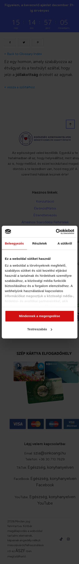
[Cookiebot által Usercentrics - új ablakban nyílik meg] (56, 231)
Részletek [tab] (39, 243)
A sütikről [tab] (65, 243)
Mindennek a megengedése (39, 316)
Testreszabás (39, 329)
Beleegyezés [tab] (14, 243)
